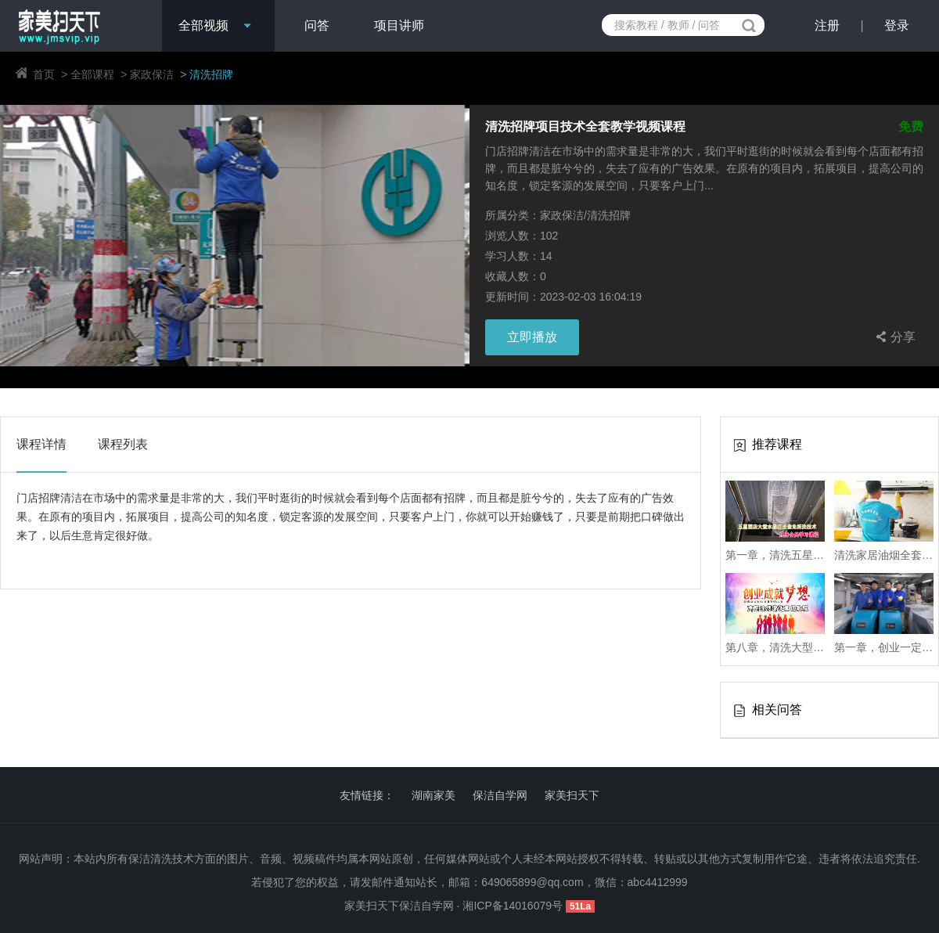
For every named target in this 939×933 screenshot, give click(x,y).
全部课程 (92, 74)
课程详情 (41, 444)
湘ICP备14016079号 (514, 905)
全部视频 (203, 25)
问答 (316, 25)
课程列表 (123, 444)
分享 (894, 336)
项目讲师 (399, 25)
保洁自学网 (500, 795)
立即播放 (532, 337)
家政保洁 (152, 74)
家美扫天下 (572, 795)
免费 (910, 127)
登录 (896, 25)
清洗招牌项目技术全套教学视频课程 (585, 127)
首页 (44, 74)
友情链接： (367, 795)
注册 (827, 25)
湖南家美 (433, 795)
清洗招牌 (211, 74)
